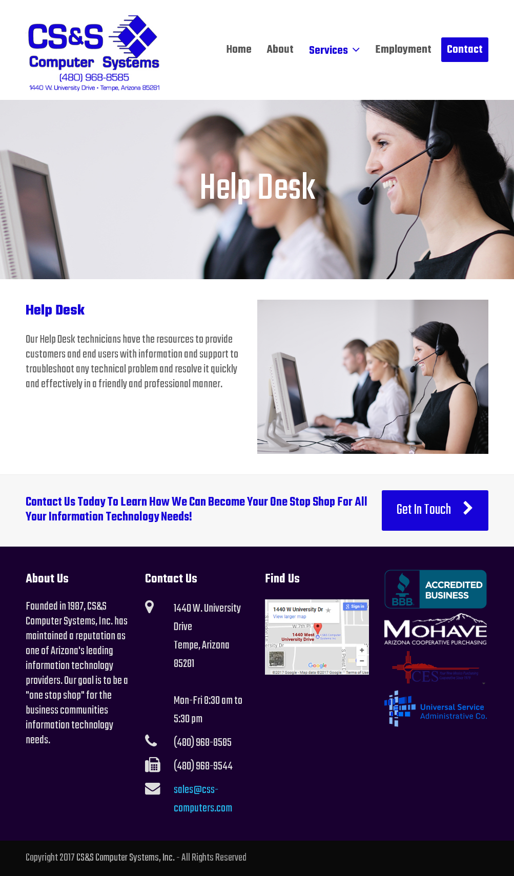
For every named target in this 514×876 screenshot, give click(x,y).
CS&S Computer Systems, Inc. (125, 858)
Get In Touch (435, 510)
